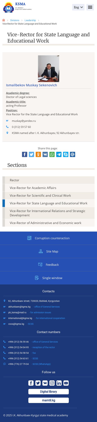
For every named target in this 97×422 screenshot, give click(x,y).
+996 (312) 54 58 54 (22, 353)
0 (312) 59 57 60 (21, 127)
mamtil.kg (48, 400)
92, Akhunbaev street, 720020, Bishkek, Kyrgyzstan (34, 301)
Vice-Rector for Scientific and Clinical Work (40, 195)
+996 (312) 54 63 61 (23, 358)
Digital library (48, 391)
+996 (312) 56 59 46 (33, 341)
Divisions (14, 20)
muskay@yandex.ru (24, 121)
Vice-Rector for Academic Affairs (33, 188)
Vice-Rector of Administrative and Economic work (45, 223)
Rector (14, 180)
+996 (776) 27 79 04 (29, 364)
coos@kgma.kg (20, 324)
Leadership (30, 20)
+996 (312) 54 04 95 (31, 347)
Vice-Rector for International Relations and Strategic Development (47, 213)
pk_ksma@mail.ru (29, 312)
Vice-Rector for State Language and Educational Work (48, 203)
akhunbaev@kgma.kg (34, 306)
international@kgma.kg (36, 318)
